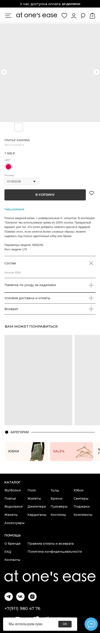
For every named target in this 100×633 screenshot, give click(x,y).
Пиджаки (82, 506)
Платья (10, 498)
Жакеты (11, 515)
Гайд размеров (14, 209)
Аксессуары (14, 523)
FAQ (7, 552)
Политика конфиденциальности (54, 552)
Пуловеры (59, 506)
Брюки (56, 498)
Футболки (12, 490)
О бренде (12, 544)
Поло (31, 490)
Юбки (78, 490)
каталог (12, 482)
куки (38, 624)
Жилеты (34, 498)
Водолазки (13, 506)
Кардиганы (36, 515)
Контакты (12, 560)
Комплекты (83, 515)
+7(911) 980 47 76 (22, 608)
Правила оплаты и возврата (50, 544)
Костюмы (58, 515)
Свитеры (81, 498)
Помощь (12, 535)
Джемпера (36, 506)
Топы (55, 491)
